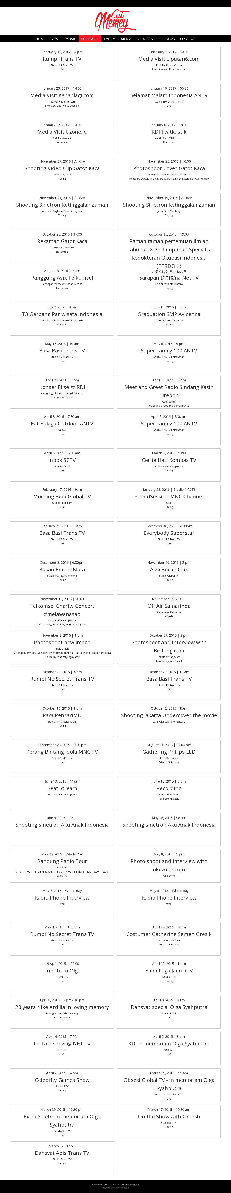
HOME (40, 38)
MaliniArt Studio (121, 1187)
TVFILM (110, 38)
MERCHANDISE (148, 38)
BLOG (170, 38)
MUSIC (70, 38)
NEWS (55, 38)
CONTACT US (188, 39)
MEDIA (126, 38)
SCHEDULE (89, 38)
